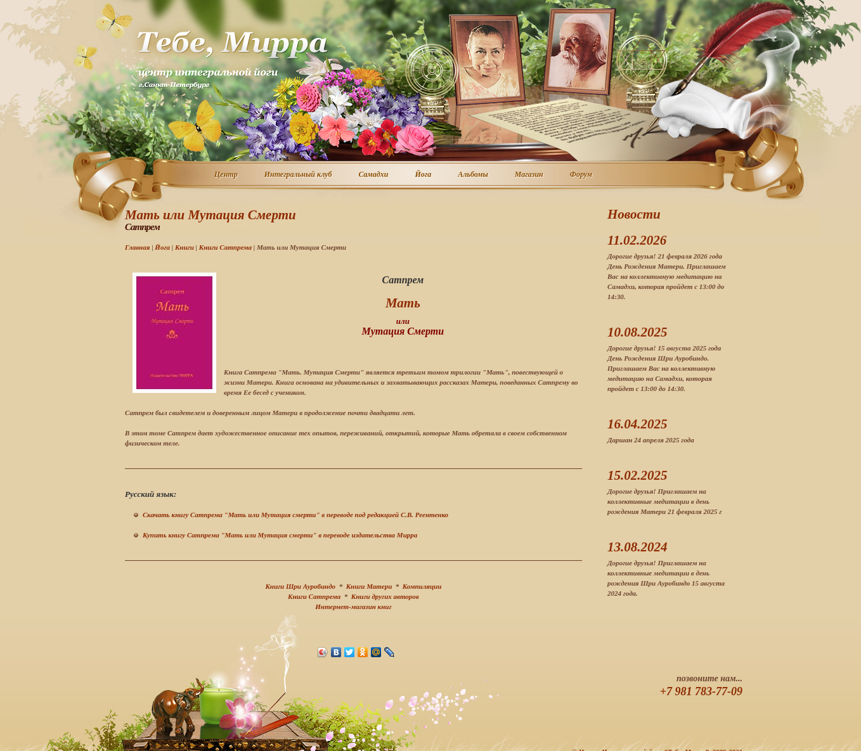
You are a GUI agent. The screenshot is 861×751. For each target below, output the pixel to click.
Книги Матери (369, 586)
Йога (423, 174)
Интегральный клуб (299, 174)
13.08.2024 (637, 547)
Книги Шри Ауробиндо (300, 586)
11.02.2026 (636, 240)
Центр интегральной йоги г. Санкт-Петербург (232, 59)
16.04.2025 (637, 424)
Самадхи (374, 174)
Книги (184, 247)
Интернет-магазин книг (353, 606)
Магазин (529, 174)
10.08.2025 (637, 332)
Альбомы (473, 174)
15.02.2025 (637, 475)
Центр (226, 174)
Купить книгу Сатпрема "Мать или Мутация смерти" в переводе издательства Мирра (280, 535)
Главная (137, 247)
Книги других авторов (385, 596)
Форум (582, 174)
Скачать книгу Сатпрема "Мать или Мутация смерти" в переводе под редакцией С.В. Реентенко (295, 514)
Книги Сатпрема (225, 247)
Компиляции (422, 586)
